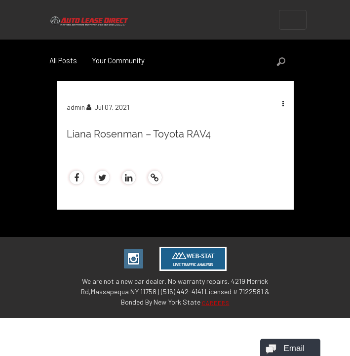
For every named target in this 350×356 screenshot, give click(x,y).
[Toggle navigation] (293, 20)
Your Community (118, 60)
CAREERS (216, 303)
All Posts (63, 60)
